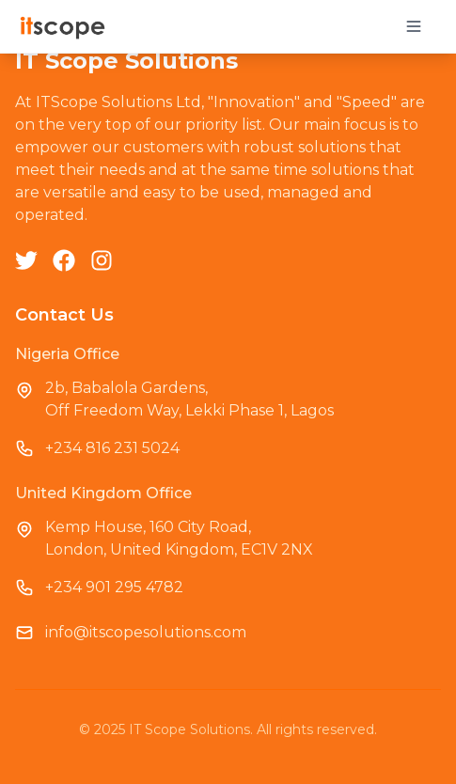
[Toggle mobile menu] (413, 26)
